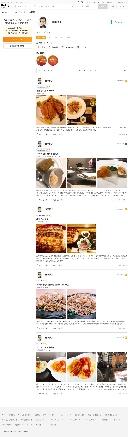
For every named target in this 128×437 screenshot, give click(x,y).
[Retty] (5, 5)
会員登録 (114, 6)
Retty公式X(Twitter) (92, 420)
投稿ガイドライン (41, 420)
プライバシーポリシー (50, 415)
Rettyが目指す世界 (24, 415)
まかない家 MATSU (45, 91)
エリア (89, 2)
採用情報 (105, 420)
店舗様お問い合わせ (111, 415)
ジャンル (96, 2)
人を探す (80, 2)
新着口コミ (110, 2)
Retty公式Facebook (76, 420)
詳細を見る (122, 134)
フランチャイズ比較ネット (35, 425)
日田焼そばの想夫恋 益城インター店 (52, 285)
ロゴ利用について (26, 420)
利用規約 (37, 415)
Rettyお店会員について (9, 420)
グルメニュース (121, 2)
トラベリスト (52, 425)
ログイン (123, 6)
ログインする (17, 39)
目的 (103, 2)
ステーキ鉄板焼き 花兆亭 (47, 154)
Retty (4, 415)
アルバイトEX (6, 425)
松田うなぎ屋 (42, 219)
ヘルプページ (115, 420)
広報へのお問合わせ (94, 415)
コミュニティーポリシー (58, 420)
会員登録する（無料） (17, 46)
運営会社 (12, 415)
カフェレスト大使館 (45, 347)
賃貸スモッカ (19, 425)
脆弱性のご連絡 (80, 415)
